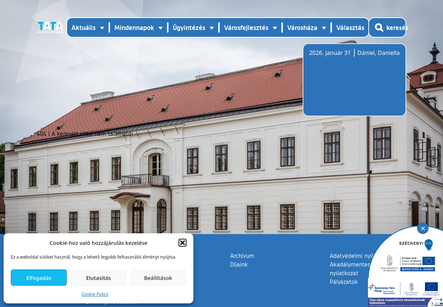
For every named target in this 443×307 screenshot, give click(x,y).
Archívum (242, 255)
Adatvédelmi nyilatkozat (361, 255)
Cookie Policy (95, 294)
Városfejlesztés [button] (246, 27)
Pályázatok (344, 281)
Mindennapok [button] (134, 27)
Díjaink (239, 264)
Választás (350, 27)
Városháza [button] (302, 27)
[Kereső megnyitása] (387, 27)
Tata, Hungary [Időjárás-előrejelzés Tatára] (349, 84)
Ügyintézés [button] (189, 27)
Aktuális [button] (83, 27)
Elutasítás (98, 277)
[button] (182, 242)
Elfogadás (39, 277)
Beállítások (158, 277)
